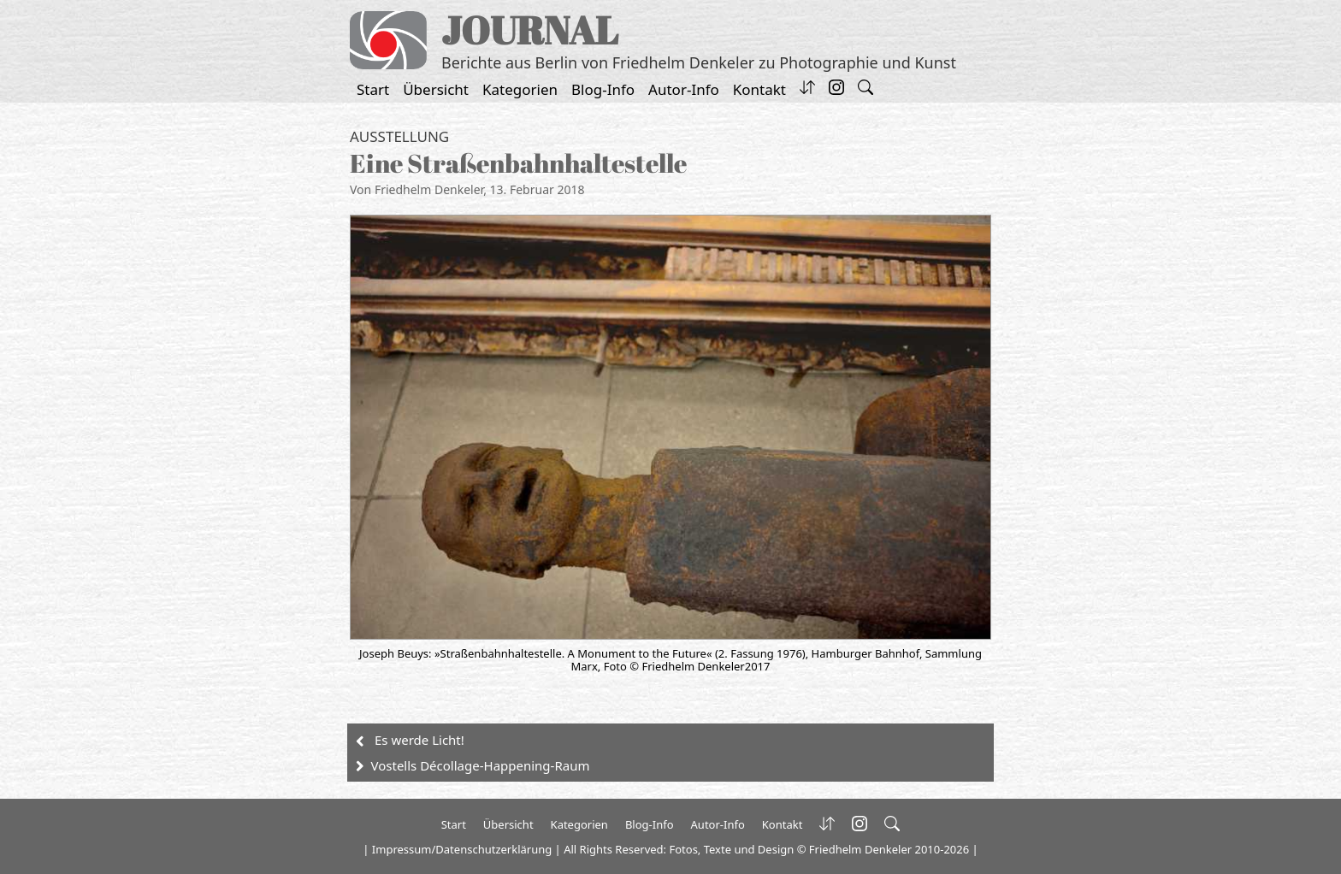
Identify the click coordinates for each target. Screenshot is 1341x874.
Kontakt (759, 89)
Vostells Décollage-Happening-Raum (480, 765)
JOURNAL (529, 29)
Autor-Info (683, 89)
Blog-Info (603, 89)
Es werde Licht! (419, 739)
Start (373, 89)
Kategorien (520, 89)
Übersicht (436, 89)
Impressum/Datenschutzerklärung (462, 849)
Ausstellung (399, 136)
